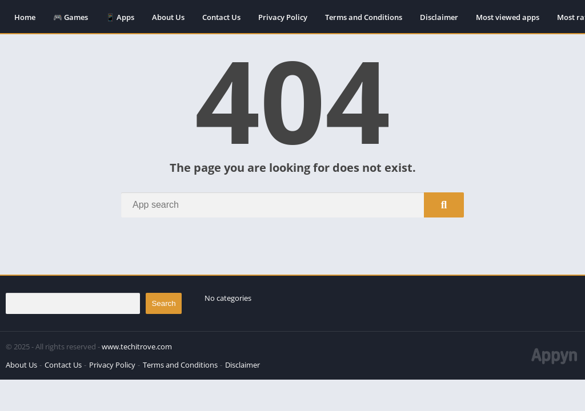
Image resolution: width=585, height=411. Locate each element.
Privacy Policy (282, 17)
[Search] (292, 204)
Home (24, 17)
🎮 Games (70, 17)
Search (163, 303)
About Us (168, 17)
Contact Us (221, 17)
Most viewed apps (507, 17)
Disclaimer (439, 17)
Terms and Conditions (363, 17)
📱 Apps (120, 17)
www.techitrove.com (137, 346)
